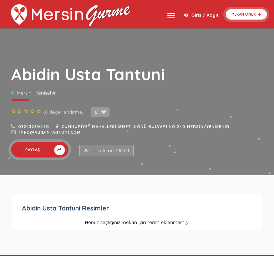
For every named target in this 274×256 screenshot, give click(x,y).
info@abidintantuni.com (50, 132)
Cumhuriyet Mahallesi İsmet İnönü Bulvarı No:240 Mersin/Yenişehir (145, 126)
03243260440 (33, 126)
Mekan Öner (246, 14)
